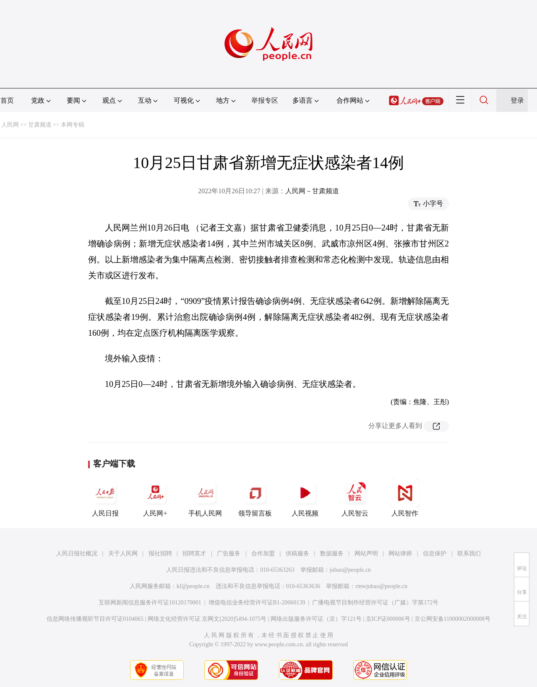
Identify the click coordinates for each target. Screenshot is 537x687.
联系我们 (469, 553)
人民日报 (105, 497)
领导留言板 (255, 497)
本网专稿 (72, 125)
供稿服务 (297, 553)
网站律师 (400, 553)
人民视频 (305, 497)
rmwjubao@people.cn (381, 586)
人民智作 (405, 497)
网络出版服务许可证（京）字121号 (316, 619)
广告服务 (228, 553)
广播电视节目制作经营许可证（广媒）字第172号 (375, 602)
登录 (517, 100)
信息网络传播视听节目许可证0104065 (95, 619)
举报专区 (264, 100)
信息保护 (434, 553)
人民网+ (155, 497)
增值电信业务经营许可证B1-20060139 (257, 602)
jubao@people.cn (350, 570)
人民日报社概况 (76, 553)
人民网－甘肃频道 (312, 190)
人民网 (10, 125)
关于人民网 (123, 553)
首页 (7, 100)
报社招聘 (160, 553)
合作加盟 (263, 553)
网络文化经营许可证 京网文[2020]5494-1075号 (207, 619)
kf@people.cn (193, 586)
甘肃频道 (40, 125)
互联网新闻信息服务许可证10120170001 (150, 602)
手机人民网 (205, 497)
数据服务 (332, 553)
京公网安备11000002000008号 (452, 619)
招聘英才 (194, 553)
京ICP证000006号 (388, 619)
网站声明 (366, 553)
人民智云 (355, 497)
